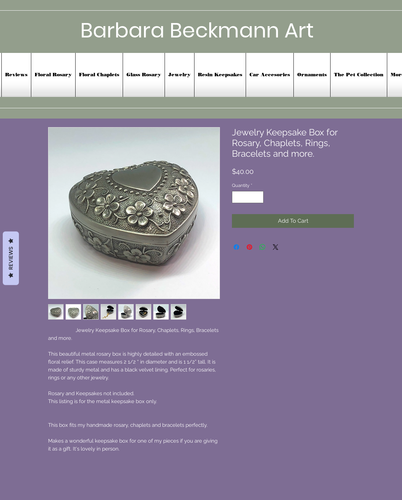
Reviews (11, 258)
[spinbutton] (248, 197)
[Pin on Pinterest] (249, 247)
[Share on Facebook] (236, 247)
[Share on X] (275, 247)
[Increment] (259, 197)
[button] (269, 75)
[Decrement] (237, 197)
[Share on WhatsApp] (262, 247)
